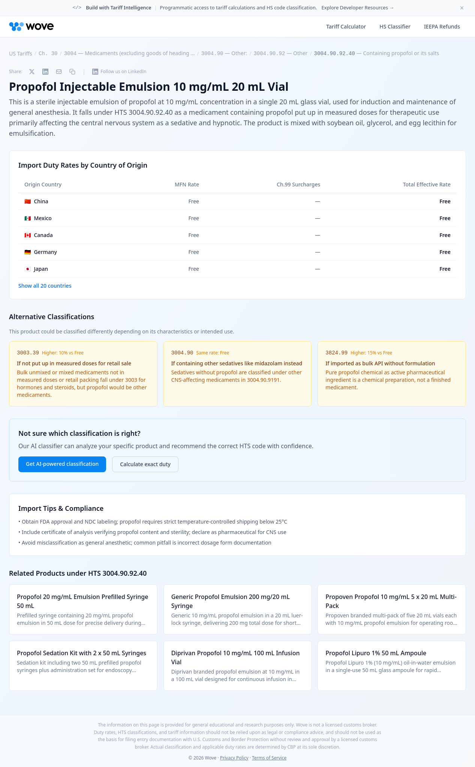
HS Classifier (395, 26)
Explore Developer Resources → (357, 7)
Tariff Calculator (346, 26)
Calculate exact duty (145, 464)
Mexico (38, 218)
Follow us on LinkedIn (119, 71)
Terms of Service (269, 758)
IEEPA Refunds (442, 26)
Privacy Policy (234, 758)
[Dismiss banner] (462, 8)
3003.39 (28, 353)
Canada (38, 235)
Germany (40, 252)
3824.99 (336, 353)
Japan (36, 269)
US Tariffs (20, 53)
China (36, 201)
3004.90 (182, 353)
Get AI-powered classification (62, 463)
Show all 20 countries (44, 285)
